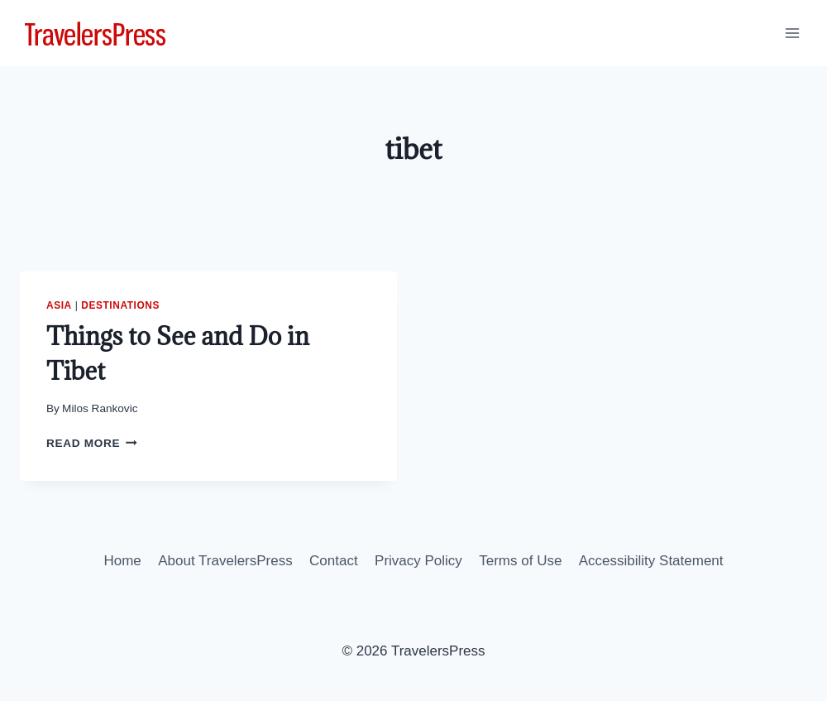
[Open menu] (792, 33)
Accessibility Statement (651, 561)
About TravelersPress (225, 561)
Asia (59, 305)
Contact (333, 561)
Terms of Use (520, 561)
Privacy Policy (418, 561)
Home (122, 561)
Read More (91, 443)
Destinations (120, 305)
